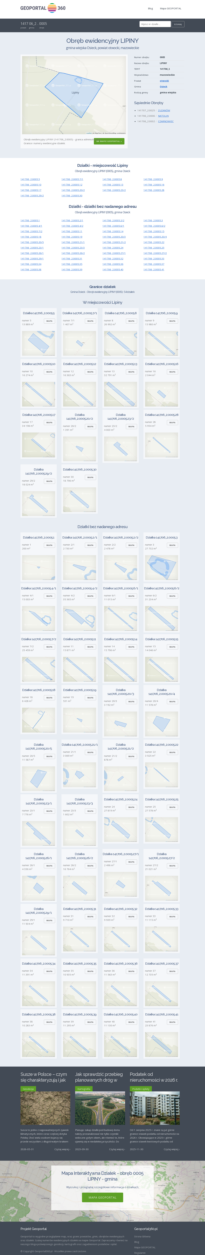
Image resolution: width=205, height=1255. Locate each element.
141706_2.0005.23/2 (114, 190)
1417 (24, 23)
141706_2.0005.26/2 (73, 253)
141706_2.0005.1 (30, 220)
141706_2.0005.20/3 (114, 236)
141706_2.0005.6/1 (113, 225)
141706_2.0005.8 (112, 179)
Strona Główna (142, 1236)
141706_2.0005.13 (112, 184)
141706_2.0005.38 (30, 269)
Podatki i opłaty (140, 1088)
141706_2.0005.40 (112, 269)
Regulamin (140, 1252)
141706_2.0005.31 (72, 258)
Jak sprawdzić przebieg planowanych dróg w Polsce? (99, 1080)
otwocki (164, 80)
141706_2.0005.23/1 (32, 247)
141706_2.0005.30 (72, 195)
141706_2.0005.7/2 (31, 231)
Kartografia (84, 1088)
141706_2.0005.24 (112, 247)
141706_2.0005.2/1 (72, 220)
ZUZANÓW (164, 110)
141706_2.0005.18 (30, 236)
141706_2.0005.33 (154, 258)
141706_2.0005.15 (154, 231)
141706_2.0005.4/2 (72, 225)
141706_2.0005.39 (72, 269)
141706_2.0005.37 (154, 264)
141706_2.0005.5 (30, 179)
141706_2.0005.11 (72, 231)
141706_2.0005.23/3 (73, 247)
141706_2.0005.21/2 (114, 242)
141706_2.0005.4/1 (31, 225)
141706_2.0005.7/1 (72, 179)
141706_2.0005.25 (154, 247)
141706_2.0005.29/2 (32, 195)
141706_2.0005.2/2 (113, 220)
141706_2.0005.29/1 (32, 258)
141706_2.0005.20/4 (155, 236)
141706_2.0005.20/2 (73, 190)
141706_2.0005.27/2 (155, 253)
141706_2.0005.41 (154, 269)
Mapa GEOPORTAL (170, 8)
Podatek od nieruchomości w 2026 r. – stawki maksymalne (154, 1080)
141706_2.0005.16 (154, 184)
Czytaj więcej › (62, 1149)
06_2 (32, 23)
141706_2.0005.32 (112, 258)
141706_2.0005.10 (30, 184)
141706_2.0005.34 (30, 264)
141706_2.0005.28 (154, 190)
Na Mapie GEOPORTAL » (109, 141)
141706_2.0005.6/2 (154, 225)
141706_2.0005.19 (72, 236)
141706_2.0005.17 (30, 190)
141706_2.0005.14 (112, 231)
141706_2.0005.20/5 (32, 242)
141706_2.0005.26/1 (32, 253)
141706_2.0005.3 (153, 220)
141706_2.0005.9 (153, 179)
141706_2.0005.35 (72, 264)
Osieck (163, 86)
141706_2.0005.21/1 (73, 242)
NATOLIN (163, 115)
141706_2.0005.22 (154, 242)
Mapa (49, 321)
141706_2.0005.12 (72, 184)
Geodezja (28, 1088)
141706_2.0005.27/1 (114, 253)
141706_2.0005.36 (112, 264)
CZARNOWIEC (166, 121)
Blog (150, 8)
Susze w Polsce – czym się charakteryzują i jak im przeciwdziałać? (43, 1080)
